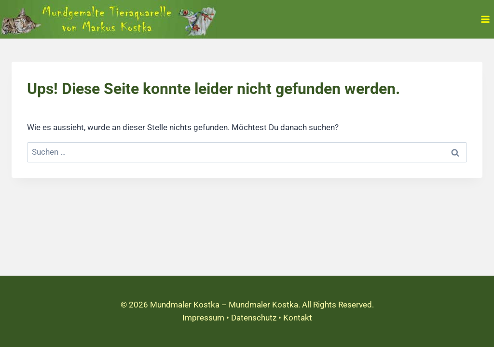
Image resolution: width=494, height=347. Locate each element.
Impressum (203, 317)
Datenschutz (253, 317)
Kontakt (297, 317)
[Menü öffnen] (485, 19)
